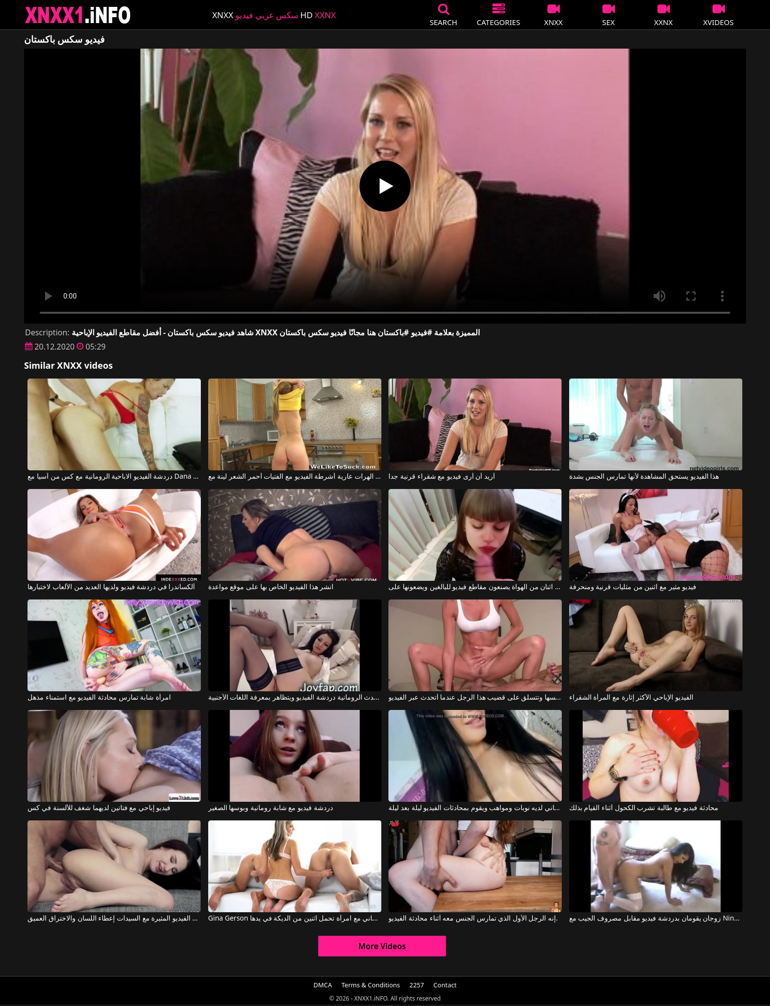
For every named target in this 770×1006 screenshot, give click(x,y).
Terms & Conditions (370, 984)
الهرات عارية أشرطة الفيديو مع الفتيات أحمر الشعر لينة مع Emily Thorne (295, 477)
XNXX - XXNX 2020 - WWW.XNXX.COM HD (78, 15)
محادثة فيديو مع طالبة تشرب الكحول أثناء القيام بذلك (643, 808)
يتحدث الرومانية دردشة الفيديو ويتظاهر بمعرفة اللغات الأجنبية (295, 698)
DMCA (322, 984)
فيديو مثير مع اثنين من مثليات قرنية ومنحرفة (632, 587)
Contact (445, 984)
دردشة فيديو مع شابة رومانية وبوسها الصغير (270, 808)
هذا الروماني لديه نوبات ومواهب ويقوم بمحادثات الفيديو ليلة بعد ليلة (475, 808)
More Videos (382, 946)
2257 (417, 984)
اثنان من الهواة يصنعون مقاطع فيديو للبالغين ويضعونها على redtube (475, 587)
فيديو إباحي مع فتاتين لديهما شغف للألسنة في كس (99, 808)
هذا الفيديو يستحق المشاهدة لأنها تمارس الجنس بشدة (644, 477)
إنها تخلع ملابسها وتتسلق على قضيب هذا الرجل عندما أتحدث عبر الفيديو (475, 698)
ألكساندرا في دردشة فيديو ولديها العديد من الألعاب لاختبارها (111, 587)
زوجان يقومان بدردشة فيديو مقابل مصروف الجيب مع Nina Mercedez (655, 919)
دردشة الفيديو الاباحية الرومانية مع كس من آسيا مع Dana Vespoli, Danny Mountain (114, 477)
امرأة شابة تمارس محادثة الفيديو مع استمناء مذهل (99, 698)
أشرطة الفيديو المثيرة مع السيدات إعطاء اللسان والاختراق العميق (114, 919)
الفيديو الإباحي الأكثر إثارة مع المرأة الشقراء (631, 698)
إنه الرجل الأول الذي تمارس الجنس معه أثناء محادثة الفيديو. (473, 919)
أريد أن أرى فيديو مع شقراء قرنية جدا (441, 477)
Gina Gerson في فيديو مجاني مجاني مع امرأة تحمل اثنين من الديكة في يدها (295, 919)
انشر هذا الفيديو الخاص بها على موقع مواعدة (270, 587)
